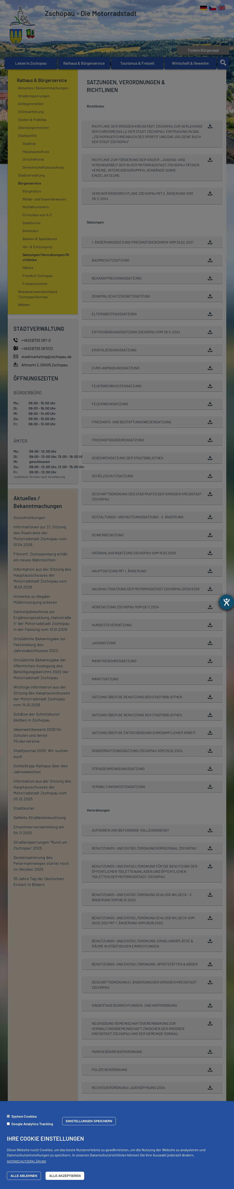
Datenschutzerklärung (26, 1161)
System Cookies (24, 1116)
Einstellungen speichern (89, 1121)
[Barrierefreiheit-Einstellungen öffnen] (226, 602)
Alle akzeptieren (65, 1176)
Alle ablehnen (23, 1176)
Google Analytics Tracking (32, 1124)
